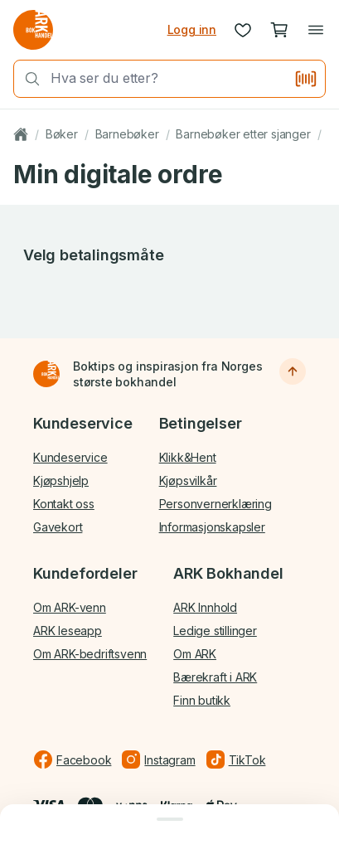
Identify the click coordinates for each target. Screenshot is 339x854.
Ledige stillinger (215, 631)
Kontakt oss (63, 504)
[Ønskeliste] (243, 30)
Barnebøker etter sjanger (243, 134)
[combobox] (167, 78)
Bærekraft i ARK (215, 677)
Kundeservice (70, 457)
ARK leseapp (67, 631)
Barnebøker (127, 134)
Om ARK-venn (69, 607)
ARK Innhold (205, 607)
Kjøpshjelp (61, 480)
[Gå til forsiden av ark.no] (33, 30)
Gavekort (57, 527)
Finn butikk (201, 700)
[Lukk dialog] (169, 819)
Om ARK (194, 654)
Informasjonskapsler (212, 527)
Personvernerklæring (215, 504)
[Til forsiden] (46, 374)
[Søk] (27, 79)
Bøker (62, 134)
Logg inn (191, 29)
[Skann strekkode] (305, 78)
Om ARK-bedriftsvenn (90, 654)
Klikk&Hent (187, 457)
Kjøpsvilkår (188, 480)
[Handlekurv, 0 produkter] (279, 30)
